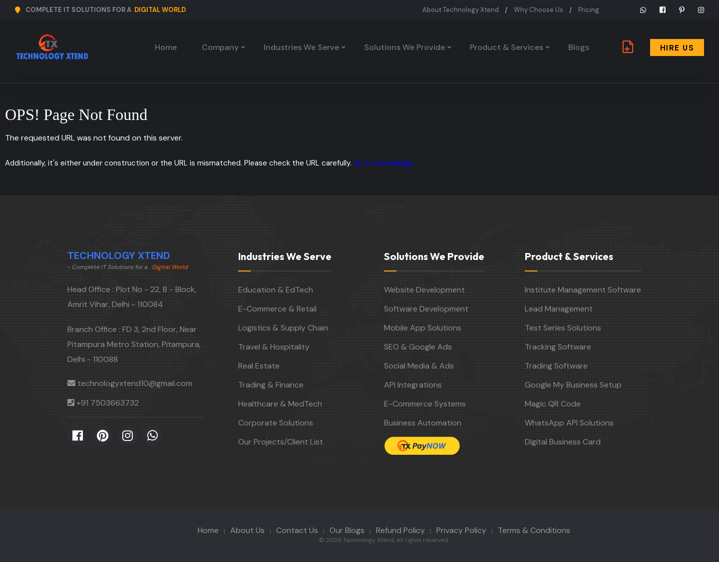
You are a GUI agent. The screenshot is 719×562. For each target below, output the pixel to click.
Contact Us (297, 530)
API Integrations (413, 385)
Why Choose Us (538, 10)
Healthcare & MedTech (280, 403)
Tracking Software (558, 347)
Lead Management (559, 309)
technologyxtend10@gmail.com (134, 383)
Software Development (426, 309)
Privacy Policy (461, 530)
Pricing (588, 10)
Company (220, 47)
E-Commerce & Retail (277, 309)
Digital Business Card (563, 441)
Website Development (424, 289)
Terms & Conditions (534, 530)
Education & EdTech (275, 289)
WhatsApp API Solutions (569, 423)
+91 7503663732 (107, 403)
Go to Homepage (383, 163)
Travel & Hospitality (274, 347)
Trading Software (556, 365)
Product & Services (506, 47)
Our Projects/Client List (280, 441)
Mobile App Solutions (422, 327)
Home (166, 47)
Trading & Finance (271, 385)
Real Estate (259, 365)
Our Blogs (347, 530)
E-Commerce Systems (425, 403)
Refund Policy (400, 530)
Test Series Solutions (563, 327)
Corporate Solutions (275, 423)
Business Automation (422, 423)
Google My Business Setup (573, 385)
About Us (247, 530)
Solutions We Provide (404, 47)
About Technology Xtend (460, 10)
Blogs (578, 47)
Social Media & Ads (419, 365)
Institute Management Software (583, 289)
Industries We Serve (301, 47)
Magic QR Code (553, 403)
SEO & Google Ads (418, 347)
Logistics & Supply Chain (283, 327)
